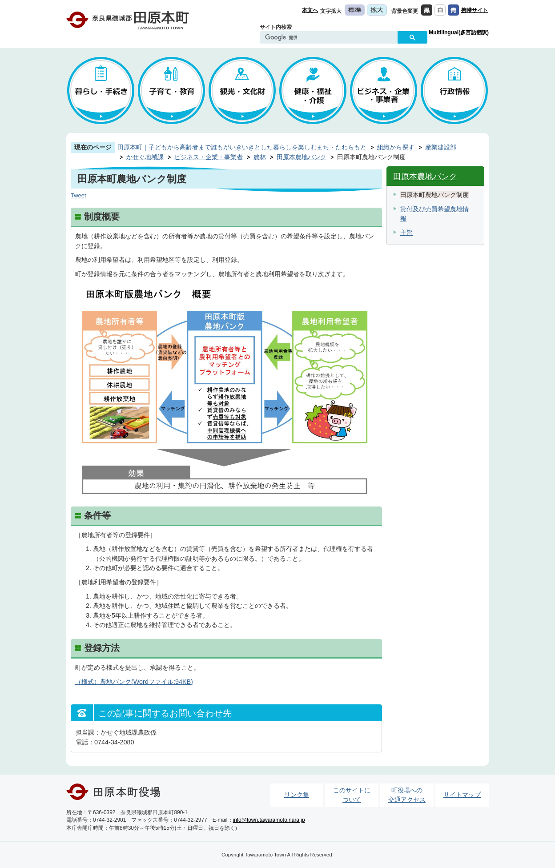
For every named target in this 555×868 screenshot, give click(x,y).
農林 (259, 157)
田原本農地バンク (301, 157)
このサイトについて (351, 795)
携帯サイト (474, 10)
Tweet (78, 195)
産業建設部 (440, 147)
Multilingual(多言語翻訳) (459, 32)
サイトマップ (462, 794)
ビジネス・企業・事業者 (208, 157)
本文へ (310, 10)
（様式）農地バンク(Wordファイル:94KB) (134, 681)
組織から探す (395, 147)
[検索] (331, 37)
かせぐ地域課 (145, 157)
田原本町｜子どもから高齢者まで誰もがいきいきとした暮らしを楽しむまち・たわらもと (241, 147)
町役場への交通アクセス (407, 795)
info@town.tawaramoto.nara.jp (269, 820)
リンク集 (296, 794)
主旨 (406, 232)
